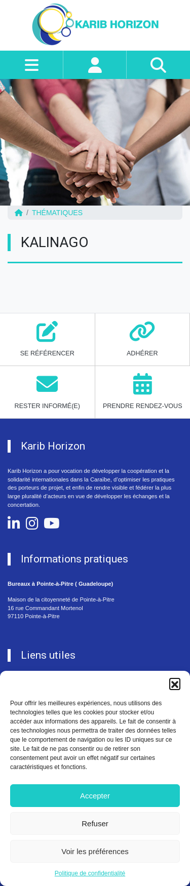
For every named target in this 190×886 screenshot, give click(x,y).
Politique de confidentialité (90, 873)
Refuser (95, 823)
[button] (175, 683)
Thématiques (57, 213)
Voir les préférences (95, 851)
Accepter (95, 795)
